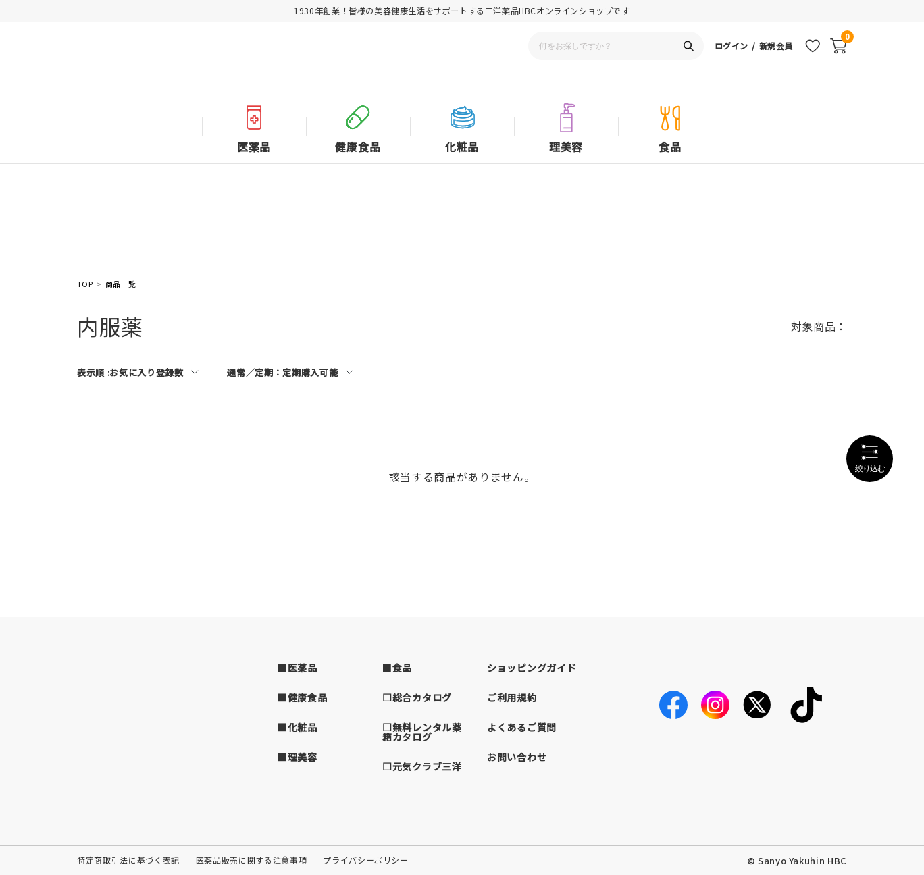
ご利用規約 (512, 697)
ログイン (727, 64)
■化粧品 (297, 727)
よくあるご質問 (522, 727)
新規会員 (774, 64)
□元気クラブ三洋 (422, 766)
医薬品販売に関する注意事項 (251, 860)
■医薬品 (297, 667)
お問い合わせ (516, 757)
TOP (85, 284)
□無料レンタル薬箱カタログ (422, 731)
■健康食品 (303, 697)
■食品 (397, 667)
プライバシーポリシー (366, 860)
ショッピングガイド (531, 667)
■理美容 (297, 757)
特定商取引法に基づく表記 (128, 860)
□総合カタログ (417, 697)
